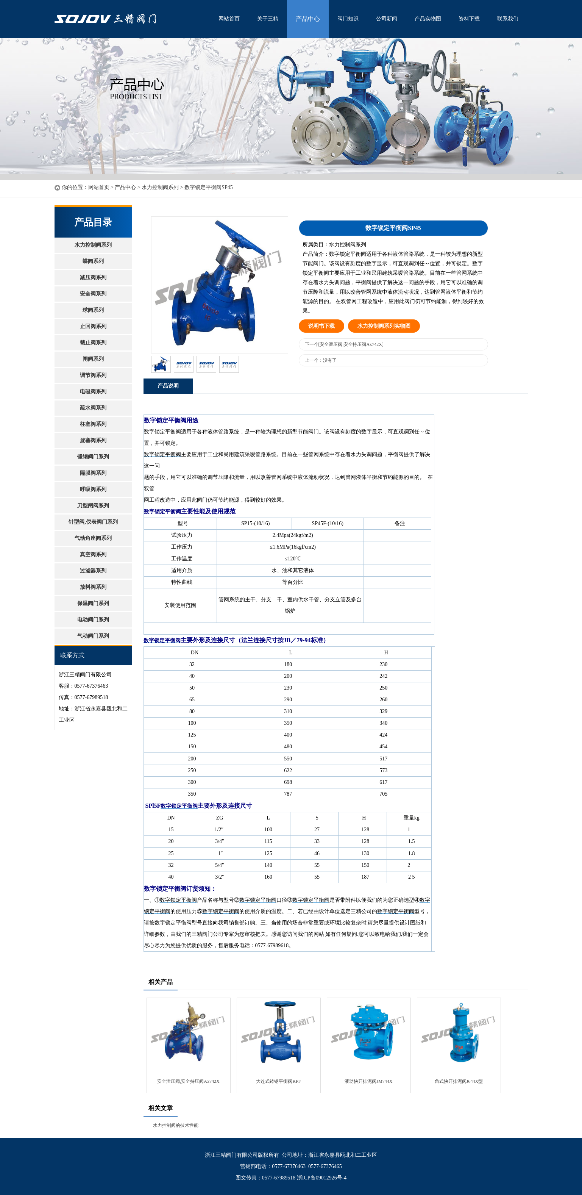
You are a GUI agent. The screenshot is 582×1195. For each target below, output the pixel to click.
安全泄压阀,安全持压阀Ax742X (188, 1081)
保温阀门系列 (93, 603)
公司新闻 (386, 19)
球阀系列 (93, 310)
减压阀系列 (93, 277)
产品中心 (308, 19)
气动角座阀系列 (93, 538)
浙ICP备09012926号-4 (321, 1178)
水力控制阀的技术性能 (175, 1125)
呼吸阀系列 (93, 489)
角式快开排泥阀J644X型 (459, 1081)
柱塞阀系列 (93, 424)
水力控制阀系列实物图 (383, 326)
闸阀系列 (93, 359)
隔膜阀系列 (93, 473)
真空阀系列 (93, 554)
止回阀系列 (93, 326)
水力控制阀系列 (160, 187)
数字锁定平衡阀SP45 (208, 187)
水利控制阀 (132, 19)
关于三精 (267, 19)
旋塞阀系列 (93, 440)
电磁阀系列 (93, 391)
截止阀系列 (93, 343)
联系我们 (507, 19)
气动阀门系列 (93, 636)
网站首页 (229, 19)
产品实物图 (428, 19)
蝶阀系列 (93, 261)
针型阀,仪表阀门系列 (93, 522)
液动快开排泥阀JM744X (368, 1081)
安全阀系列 (93, 294)
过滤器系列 (93, 571)
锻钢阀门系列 (93, 457)
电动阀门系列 (93, 620)
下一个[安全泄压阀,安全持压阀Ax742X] (344, 344)
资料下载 (469, 19)
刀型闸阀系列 (93, 505)
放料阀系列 (93, 587)
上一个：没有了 (321, 360)
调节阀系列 (93, 375)
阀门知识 (348, 19)
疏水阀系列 (93, 408)
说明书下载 (321, 326)
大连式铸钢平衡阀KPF (278, 1081)
